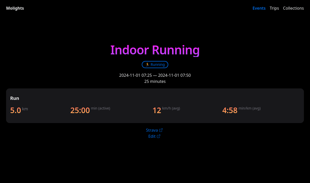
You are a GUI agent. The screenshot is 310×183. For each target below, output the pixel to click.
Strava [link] (154, 130)
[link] (155, 64)
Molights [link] (15, 8)
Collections (293, 8)
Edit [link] (154, 136)
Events (259, 8)
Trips (274, 8)
